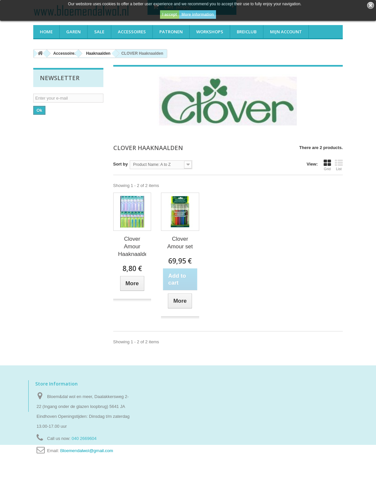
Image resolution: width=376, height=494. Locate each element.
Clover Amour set (180, 243)
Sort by (120, 164)
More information (197, 14)
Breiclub (246, 32)
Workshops (209, 32)
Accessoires (132, 32)
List (339, 165)
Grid (327, 165)
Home (46, 32)
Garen (73, 32)
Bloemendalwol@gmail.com (86, 450)
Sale (99, 32)
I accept (169, 14)
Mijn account (286, 32)
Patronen (171, 32)
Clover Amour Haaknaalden (132, 246)
